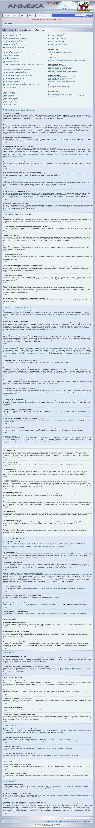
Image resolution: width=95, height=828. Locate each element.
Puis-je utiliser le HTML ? (9, 93)
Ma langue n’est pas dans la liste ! (11, 58)
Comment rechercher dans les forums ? (57, 65)
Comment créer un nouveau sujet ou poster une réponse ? (17, 69)
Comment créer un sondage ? (10, 74)
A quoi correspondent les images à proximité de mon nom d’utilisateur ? (20, 60)
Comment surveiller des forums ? (56, 79)
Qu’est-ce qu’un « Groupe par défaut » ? (57, 44)
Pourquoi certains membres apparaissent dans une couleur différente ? (65, 43)
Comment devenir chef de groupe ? (56, 41)
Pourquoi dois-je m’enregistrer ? (10, 35)
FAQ (75, 25)
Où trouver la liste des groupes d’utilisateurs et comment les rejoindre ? (65, 40)
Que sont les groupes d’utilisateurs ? (57, 38)
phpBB (14, 259)
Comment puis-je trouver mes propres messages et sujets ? (62, 71)
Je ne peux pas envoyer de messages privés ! (59, 51)
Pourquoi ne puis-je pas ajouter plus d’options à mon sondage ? (18, 75)
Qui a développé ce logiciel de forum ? (57, 92)
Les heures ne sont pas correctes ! (11, 55)
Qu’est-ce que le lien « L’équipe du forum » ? (58, 46)
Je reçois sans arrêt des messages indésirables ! (59, 52)
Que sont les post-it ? (8, 101)
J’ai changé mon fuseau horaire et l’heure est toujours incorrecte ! (18, 57)
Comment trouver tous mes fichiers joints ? (58, 87)
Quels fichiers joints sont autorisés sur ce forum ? (60, 86)
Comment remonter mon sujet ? (10, 87)
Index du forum (8, 23)
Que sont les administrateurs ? (55, 35)
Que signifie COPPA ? (8, 37)
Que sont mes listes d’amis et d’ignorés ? (58, 59)
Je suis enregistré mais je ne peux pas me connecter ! (15, 40)
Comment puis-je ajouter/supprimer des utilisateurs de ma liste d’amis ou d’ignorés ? (68, 60)
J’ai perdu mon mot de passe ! (10, 44)
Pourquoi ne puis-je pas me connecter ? (12, 41)
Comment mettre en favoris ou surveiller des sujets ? (60, 78)
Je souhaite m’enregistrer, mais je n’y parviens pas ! (15, 38)
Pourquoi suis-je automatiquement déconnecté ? (14, 46)
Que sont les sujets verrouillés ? (10, 102)
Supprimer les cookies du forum (61, 821)
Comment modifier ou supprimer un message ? (14, 71)
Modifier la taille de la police (90, 23)
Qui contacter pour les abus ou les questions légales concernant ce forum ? (66, 95)
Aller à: (61, 818)
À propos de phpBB (44, 788)
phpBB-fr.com (50, 825)
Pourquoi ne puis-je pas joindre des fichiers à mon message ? (17, 79)
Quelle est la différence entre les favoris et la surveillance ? (62, 76)
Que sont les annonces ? (9, 99)
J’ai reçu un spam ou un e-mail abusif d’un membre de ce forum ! (63, 54)
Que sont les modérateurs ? (55, 37)
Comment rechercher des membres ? (57, 70)
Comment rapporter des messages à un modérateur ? (15, 82)
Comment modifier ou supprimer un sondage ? (14, 77)
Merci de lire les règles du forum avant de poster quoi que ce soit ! (47, 19)
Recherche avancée (87, 16)
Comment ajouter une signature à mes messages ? (15, 72)
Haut (5, 120)
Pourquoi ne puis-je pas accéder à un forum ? (14, 78)
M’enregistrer (82, 25)
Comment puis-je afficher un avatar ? (11, 61)
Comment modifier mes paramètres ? (12, 52)
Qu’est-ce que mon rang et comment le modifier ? (14, 62)
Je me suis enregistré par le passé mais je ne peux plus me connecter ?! (20, 43)
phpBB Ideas (80, 795)
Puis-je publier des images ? (9, 96)
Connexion (89, 25)
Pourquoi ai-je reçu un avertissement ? (12, 81)
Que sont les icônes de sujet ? (10, 104)
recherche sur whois (14, 805)
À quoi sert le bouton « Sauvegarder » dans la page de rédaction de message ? (21, 84)
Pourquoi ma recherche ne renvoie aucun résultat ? (60, 67)
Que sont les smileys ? (8, 95)
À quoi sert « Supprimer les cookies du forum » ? (14, 47)
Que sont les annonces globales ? (11, 98)
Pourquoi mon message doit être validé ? (12, 85)
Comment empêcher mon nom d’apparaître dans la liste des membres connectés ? (22, 54)
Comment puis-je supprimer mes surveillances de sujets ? (62, 81)
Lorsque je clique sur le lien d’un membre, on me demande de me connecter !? (23, 64)
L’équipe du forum (48, 821)
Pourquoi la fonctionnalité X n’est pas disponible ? (60, 94)
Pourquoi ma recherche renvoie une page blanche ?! (60, 68)
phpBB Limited (44, 786)
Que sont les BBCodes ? (9, 92)
